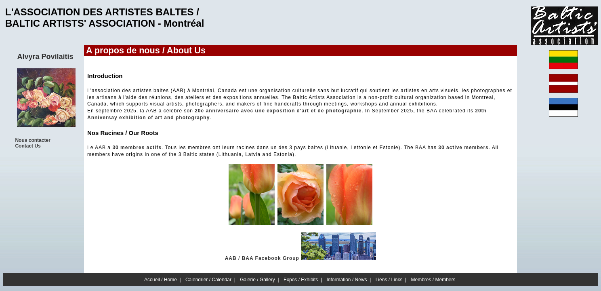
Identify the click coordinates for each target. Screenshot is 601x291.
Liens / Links (389, 280)
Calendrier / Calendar (208, 280)
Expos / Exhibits (301, 280)
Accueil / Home (160, 280)
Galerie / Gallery (257, 280)
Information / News (347, 280)
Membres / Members (433, 280)
